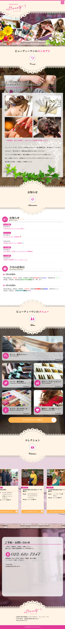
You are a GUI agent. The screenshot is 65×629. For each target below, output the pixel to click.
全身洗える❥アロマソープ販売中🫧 (13, 243)
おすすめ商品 (7, 224)
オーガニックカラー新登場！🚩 (12, 237)
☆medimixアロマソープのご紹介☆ (13, 228)
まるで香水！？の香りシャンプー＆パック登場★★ (17, 251)
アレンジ (25, 487)
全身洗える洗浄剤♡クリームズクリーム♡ (15, 259)
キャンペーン (7, 232)
